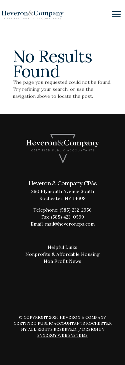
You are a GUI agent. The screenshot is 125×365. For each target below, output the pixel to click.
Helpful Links (62, 247)
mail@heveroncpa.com (70, 224)
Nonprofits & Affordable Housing (62, 254)
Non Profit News (62, 261)
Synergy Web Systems (62, 335)
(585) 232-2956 (76, 210)
